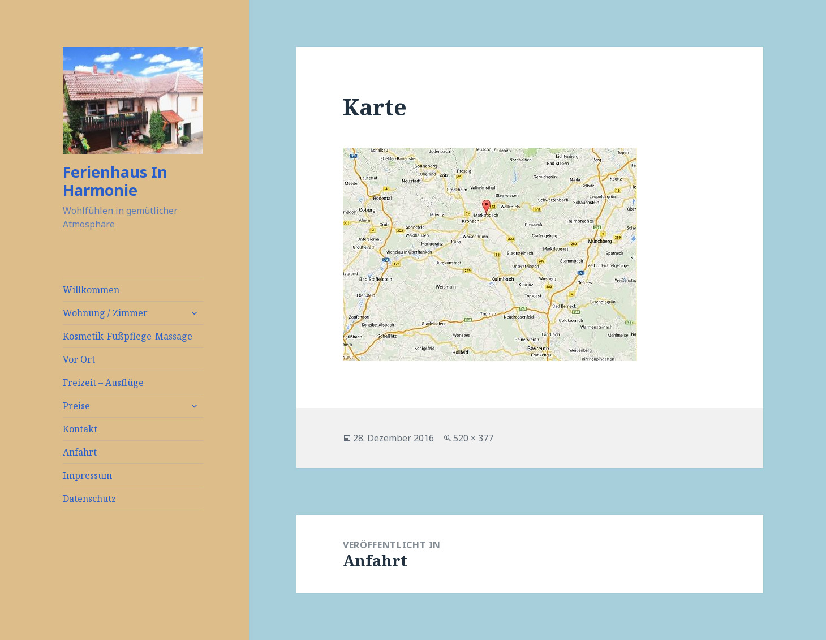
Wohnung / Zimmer (105, 313)
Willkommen (91, 290)
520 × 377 (473, 438)
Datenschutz (89, 498)
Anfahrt (80, 452)
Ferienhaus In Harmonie (115, 180)
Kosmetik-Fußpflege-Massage (127, 336)
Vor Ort (79, 359)
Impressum (87, 475)
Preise (76, 406)
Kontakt (80, 429)
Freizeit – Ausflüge (103, 382)
